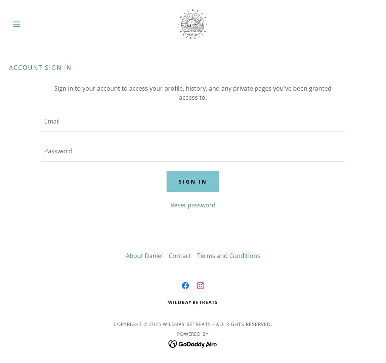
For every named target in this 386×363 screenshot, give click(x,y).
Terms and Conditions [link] (228, 256)
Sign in (193, 181)
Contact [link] (180, 256)
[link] (193, 24)
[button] (36, 24)
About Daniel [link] (144, 256)
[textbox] (193, 121)
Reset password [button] (193, 205)
